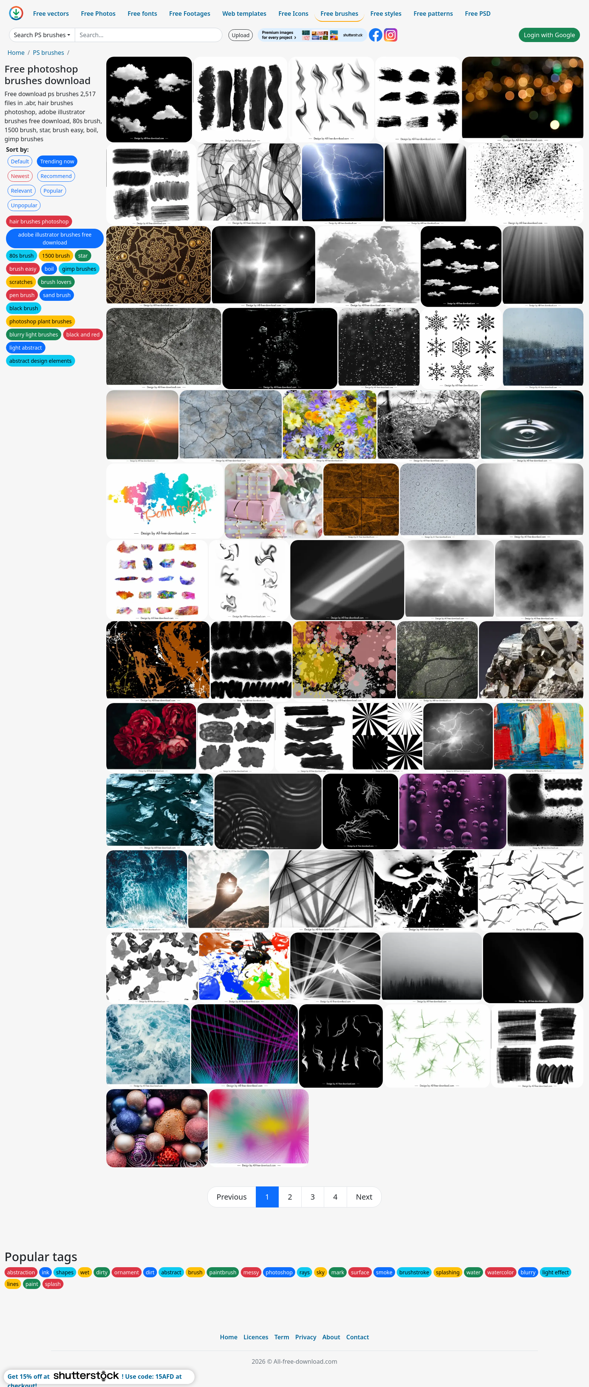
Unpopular (24, 205)
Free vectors (51, 13)
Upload (240, 35)
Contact (357, 1337)
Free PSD (478, 13)
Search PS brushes (40, 35)
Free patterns (433, 13)
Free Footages (189, 13)
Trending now (57, 161)
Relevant (21, 190)
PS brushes (48, 52)
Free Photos (98, 13)
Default (20, 161)
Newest (20, 176)
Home (16, 52)
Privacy (305, 1337)
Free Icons (293, 13)
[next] (364, 1196)
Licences (255, 1337)
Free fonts (142, 13)
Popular (53, 190)
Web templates (244, 13)
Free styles (386, 13)
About (331, 1337)
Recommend (56, 176)
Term (281, 1337)
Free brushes (339, 13)
